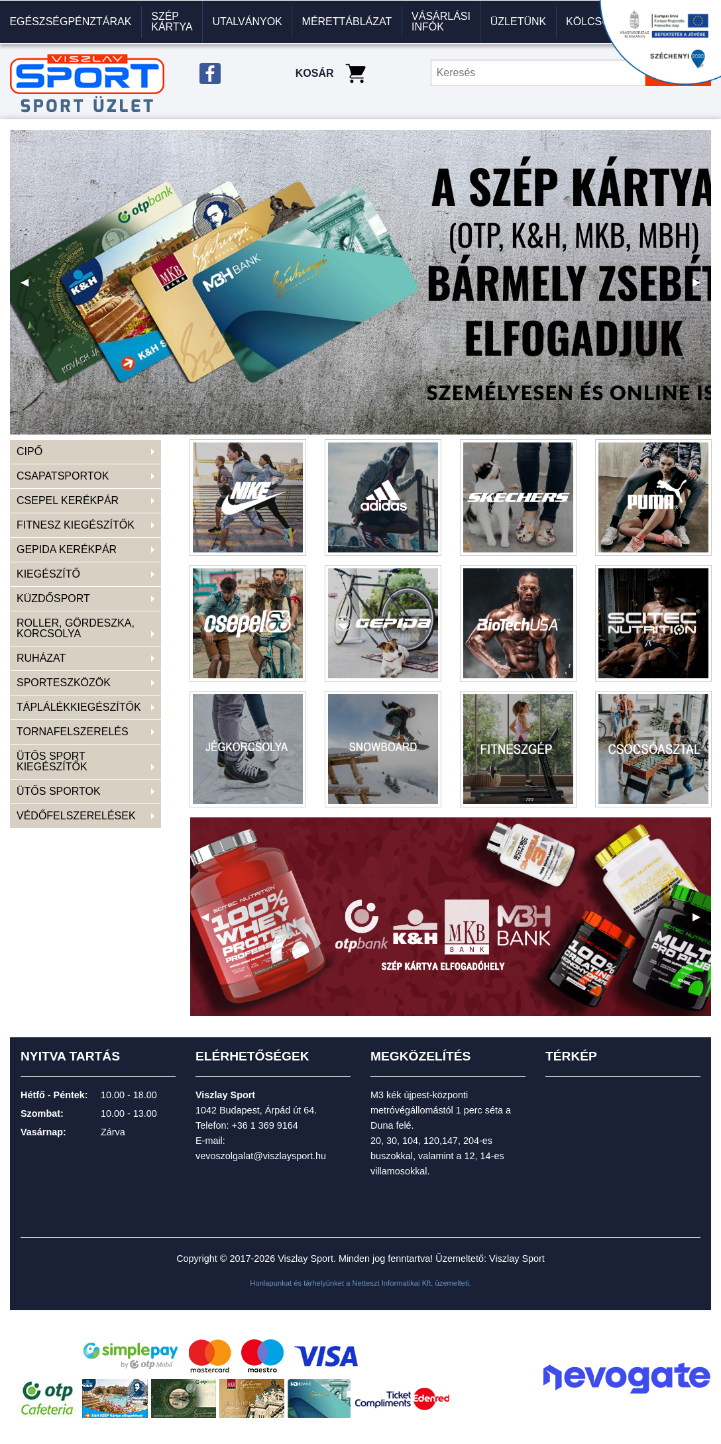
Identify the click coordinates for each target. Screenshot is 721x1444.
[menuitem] (71, 22)
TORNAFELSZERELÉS (73, 731)
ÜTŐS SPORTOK (59, 791)
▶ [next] (702, 287)
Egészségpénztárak (70, 21)
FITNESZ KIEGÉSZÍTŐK (76, 525)
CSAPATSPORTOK (63, 476)
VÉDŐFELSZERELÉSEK (76, 815)
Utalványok (247, 21)
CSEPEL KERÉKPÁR (68, 500)
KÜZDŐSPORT (53, 598)
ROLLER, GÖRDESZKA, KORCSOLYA (76, 628)
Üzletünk (518, 21)
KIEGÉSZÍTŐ (48, 574)
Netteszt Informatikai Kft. (393, 1283)
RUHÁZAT (41, 658)
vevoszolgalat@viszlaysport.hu (260, 1156)
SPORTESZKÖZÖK (64, 682)
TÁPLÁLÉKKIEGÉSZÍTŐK (79, 707)
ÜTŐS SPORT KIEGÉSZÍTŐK (52, 761)
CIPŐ (29, 451)
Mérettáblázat (347, 21)
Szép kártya (172, 21)
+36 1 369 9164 (264, 1125)
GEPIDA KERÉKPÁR (67, 549)
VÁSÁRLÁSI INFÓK (441, 21)
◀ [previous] (30, 287)
